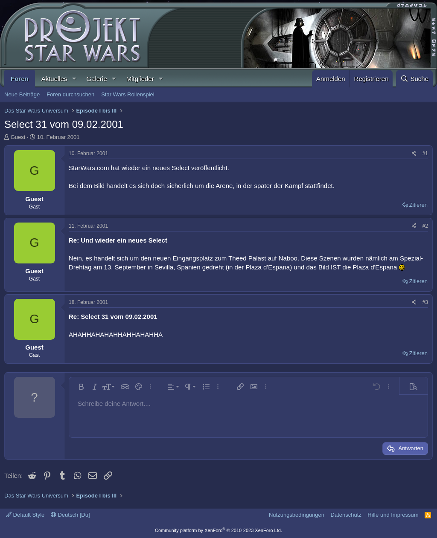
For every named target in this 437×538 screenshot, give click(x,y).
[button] (74, 78)
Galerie (96, 78)
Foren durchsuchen (70, 94)
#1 (425, 153)
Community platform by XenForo (218, 530)
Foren (20, 78)
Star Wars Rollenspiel (127, 94)
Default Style (25, 515)
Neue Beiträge (22, 94)
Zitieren (418, 205)
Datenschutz (346, 515)
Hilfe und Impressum (392, 515)
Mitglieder (140, 78)
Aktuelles (54, 78)
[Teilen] (414, 154)
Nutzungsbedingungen (296, 515)
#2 (425, 226)
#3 (425, 302)
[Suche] (414, 78)
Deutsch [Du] (70, 515)
